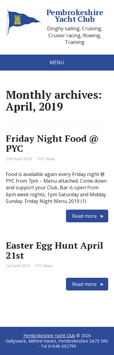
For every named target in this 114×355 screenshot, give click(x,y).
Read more (84, 216)
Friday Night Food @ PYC (52, 143)
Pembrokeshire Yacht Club (54, 15)
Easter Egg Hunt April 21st (54, 250)
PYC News (46, 158)
